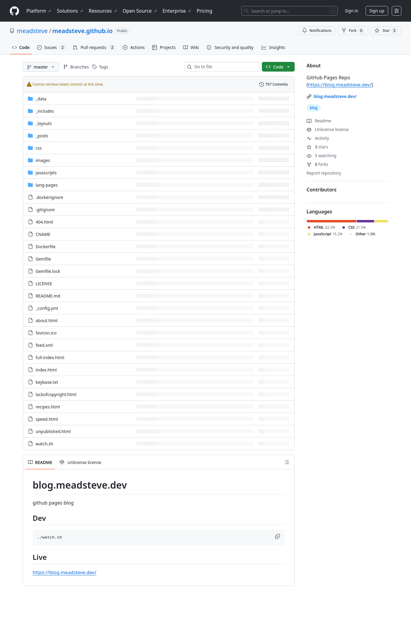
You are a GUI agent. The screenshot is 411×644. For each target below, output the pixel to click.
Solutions (70, 11)
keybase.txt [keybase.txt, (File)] (47, 382)
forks (318, 164)
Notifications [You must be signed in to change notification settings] (316, 30)
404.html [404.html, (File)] (44, 222)
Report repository (324, 173)
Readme (319, 121)
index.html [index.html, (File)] (46, 370)
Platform (39, 11)
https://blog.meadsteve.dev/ (65, 572)
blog (313, 107)
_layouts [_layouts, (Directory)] (44, 123)
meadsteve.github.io (82, 31)
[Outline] (287, 462)
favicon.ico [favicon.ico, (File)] (46, 333)
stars (317, 147)
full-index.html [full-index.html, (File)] (50, 357)
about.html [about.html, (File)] (47, 320)
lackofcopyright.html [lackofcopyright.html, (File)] (56, 394)
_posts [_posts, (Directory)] (42, 136)
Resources (103, 11)
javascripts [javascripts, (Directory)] (46, 172)
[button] (278, 536)
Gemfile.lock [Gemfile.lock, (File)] (48, 271)
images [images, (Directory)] (43, 160)
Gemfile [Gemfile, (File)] (43, 259)
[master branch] (41, 67)
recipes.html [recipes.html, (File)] (48, 407)
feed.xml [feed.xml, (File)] (44, 345)
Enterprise (177, 11)
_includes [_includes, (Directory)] (45, 111)
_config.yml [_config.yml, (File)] (47, 308)
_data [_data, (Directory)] (41, 99)
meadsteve (32, 31)
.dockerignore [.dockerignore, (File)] (49, 197)
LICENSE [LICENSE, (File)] (44, 283)
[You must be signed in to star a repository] (386, 30)
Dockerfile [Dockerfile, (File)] (46, 246)
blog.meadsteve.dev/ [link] (335, 96)
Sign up (377, 11)
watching (321, 155)
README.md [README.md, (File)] (48, 296)
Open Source (140, 11)
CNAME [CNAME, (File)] (43, 234)
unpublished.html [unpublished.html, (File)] (53, 431)
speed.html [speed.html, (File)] (47, 419)
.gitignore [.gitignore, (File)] (45, 209)
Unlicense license (328, 129)
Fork (353, 31)
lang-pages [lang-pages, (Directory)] (47, 185)
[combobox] (224, 66)
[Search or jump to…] (289, 10)
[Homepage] (14, 11)
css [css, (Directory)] (39, 148)
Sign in (351, 11)
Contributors (322, 189)
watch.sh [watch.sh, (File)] (44, 444)
